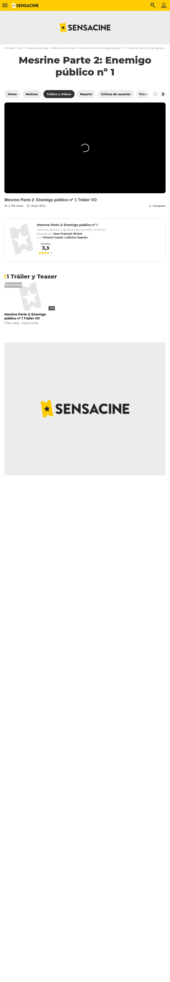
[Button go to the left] (155, 94)
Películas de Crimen (64, 48)
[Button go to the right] (163, 94)
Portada (9, 48)
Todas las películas (37, 48)
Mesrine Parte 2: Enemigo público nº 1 (102, 48)
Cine (20, 48)
